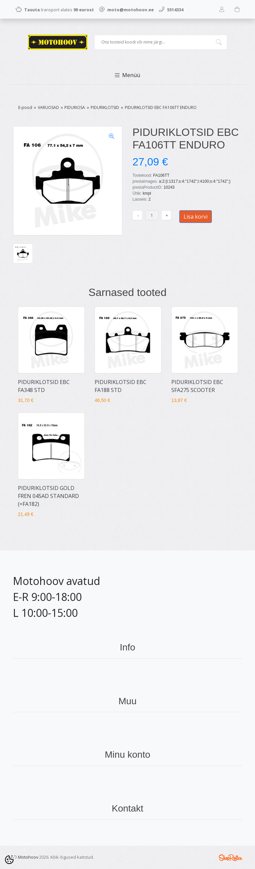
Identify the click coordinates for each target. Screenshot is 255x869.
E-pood (25, 107)
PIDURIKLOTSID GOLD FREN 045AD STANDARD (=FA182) (48, 496)
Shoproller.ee (230, 857)
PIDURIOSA (74, 107)
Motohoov (28, 857)
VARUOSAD (48, 107)
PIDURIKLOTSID (105, 107)
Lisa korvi (196, 216)
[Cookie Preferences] (9, 860)
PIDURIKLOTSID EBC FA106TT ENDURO (161, 107)
